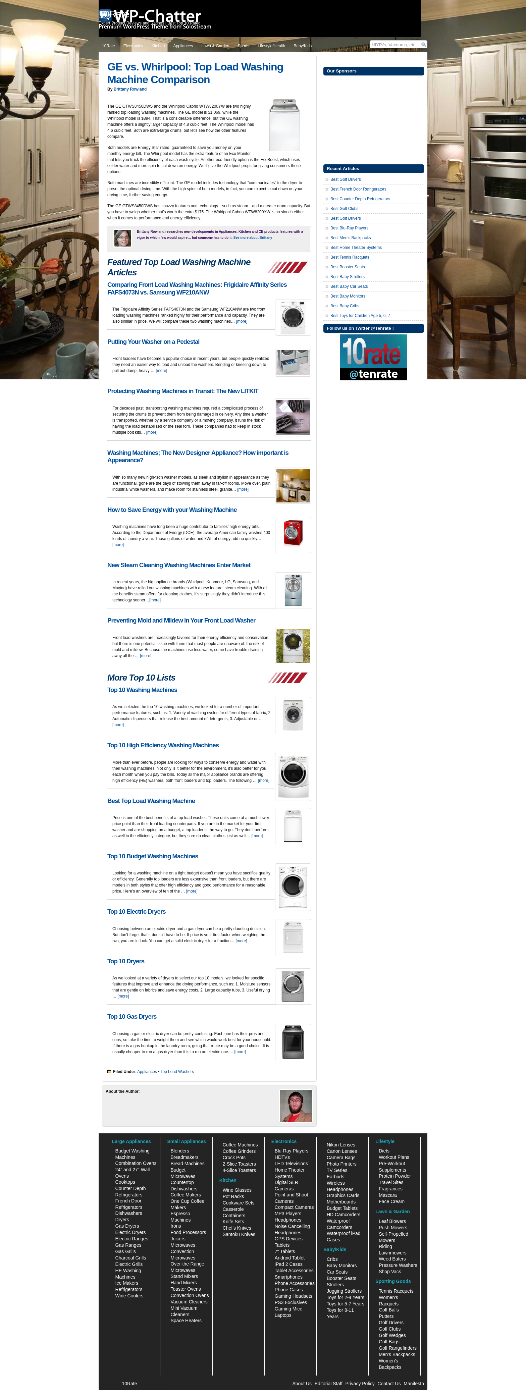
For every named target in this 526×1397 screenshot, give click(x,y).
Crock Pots (234, 1157)
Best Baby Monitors (347, 296)
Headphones (288, 1220)
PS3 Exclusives (291, 1302)
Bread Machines (187, 1163)
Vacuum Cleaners (188, 1301)
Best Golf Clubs (344, 208)
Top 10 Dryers (125, 961)
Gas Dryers (127, 1226)
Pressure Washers (398, 1265)
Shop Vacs (390, 1271)
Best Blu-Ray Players (349, 228)
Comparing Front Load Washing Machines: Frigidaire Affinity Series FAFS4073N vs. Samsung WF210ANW (197, 288)
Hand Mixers (183, 1282)
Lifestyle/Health (271, 46)
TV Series (337, 1170)
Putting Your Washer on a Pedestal (153, 341)
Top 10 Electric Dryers (136, 911)
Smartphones (289, 1277)
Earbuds (335, 1176)
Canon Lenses (342, 1151)
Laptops (283, 1315)
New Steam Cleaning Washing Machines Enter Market (178, 565)
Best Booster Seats (347, 267)
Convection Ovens (189, 1295)
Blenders (179, 1150)
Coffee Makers (185, 1194)
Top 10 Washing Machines (142, 689)
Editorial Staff (329, 1383)
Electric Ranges (131, 1238)
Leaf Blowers (392, 1221)
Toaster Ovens (185, 1289)
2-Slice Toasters (239, 1164)
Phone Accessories (295, 1283)
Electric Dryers (130, 1232)
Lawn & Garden (215, 46)
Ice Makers (126, 1283)
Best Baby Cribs (344, 306)
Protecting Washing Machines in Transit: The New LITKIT (182, 390)
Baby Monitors (342, 1265)
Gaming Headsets (293, 1296)
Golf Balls (389, 1309)
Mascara (388, 1195)
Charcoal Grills (130, 1257)
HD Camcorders (343, 1214)
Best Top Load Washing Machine (151, 800)
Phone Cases (289, 1289)
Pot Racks (233, 1196)
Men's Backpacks (397, 1354)
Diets (384, 1150)
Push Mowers (393, 1227)
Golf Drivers (391, 1322)
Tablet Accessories (294, 1270)
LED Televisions (291, 1163)
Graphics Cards (343, 1195)
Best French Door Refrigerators (358, 189)
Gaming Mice (288, 1308)
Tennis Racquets (396, 1291)
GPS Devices (289, 1238)
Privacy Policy (360, 1383)
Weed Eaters (392, 1258)
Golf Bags (389, 1341)
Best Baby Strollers (347, 276)
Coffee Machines (240, 1144)
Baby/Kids (303, 46)
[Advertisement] (374, 119)
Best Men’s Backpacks (350, 237)
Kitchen (158, 46)
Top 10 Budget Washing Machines (152, 856)
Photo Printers (342, 1164)
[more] (242, 321)
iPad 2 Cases (289, 1264)
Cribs (332, 1259)
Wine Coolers (129, 1295)
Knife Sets (233, 1221)
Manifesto (414, 1383)
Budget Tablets (342, 1208)
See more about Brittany (252, 237)
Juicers (177, 1238)
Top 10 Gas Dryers (132, 1016)
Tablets (282, 1245)
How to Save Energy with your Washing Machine (172, 509)
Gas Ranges (128, 1245)
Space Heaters (186, 1320)
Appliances (183, 46)
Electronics (133, 46)
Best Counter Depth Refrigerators (360, 199)
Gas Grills (125, 1251)
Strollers (335, 1284)
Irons (175, 1226)
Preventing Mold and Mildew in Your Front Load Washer (181, 620)
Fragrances (391, 1188)
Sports (244, 46)
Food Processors (188, 1232)
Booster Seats (341, 1278)
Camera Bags (341, 1157)
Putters (386, 1316)
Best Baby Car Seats (349, 286)
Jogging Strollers (344, 1291)
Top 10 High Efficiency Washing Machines (163, 745)
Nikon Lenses (341, 1144)
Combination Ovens (136, 1163)
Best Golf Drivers (345, 179)
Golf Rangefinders (398, 1348)
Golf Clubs (390, 1329)
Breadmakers (184, 1157)
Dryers (122, 1219)
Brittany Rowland (130, 89)
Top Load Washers (177, 1071)
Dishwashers (128, 1213)
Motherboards (341, 1201)
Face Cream (392, 1201)
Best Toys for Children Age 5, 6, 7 (360, 315)
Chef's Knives (237, 1228)
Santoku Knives (239, 1234)
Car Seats (337, 1272)
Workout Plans (394, 1157)
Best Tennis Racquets (349, 257)
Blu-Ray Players (291, 1150)
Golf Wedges (392, 1335)
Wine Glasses (237, 1190)
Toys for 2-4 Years (345, 1297)
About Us (302, 1383)
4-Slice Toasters (239, 1170)
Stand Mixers (184, 1276)
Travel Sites (391, 1182)
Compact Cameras (294, 1207)
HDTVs (282, 1157)
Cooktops (125, 1182)
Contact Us (389, 1383)
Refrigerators (129, 1289)
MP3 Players (288, 1213)
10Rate (108, 46)
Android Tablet (290, 1257)
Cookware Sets (239, 1202)
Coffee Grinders (239, 1151)
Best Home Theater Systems (356, 247)
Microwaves (182, 1245)
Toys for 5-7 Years (345, 1303)
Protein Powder (395, 1176)
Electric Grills (129, 1264)
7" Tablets (285, 1251)
